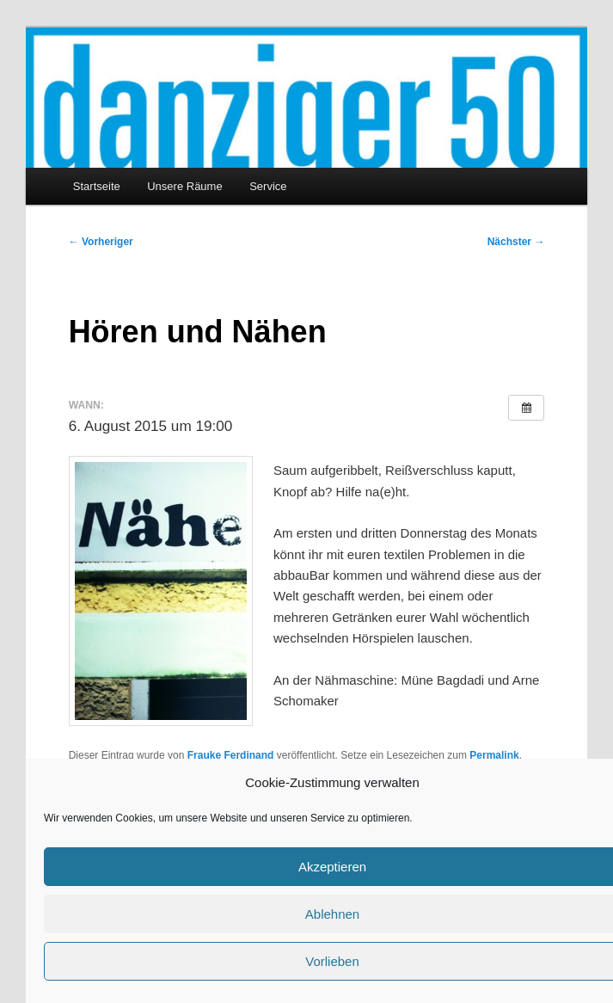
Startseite (96, 186)
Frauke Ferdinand (230, 755)
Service (267, 186)
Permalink (493, 755)
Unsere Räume (184, 186)
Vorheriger (101, 242)
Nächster (516, 242)
